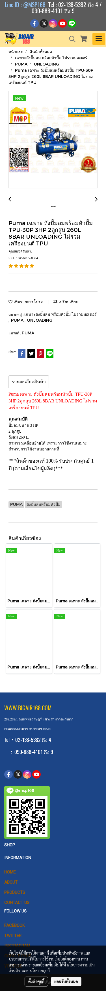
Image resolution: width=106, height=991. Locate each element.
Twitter (12, 935)
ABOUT (11, 882)
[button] (70, 39)
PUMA (18, 320)
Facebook (14, 925)
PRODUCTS (14, 892)
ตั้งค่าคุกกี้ (36, 981)
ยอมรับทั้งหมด (66, 981)
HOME (10, 872)
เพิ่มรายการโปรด (25, 301)
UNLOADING (39, 320)
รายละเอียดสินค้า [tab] (29, 381)
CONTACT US (16, 902)
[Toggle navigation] (98, 39)
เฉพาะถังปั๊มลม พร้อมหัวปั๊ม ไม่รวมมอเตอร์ (60, 314)
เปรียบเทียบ (65, 301)
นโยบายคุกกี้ (40, 970)
